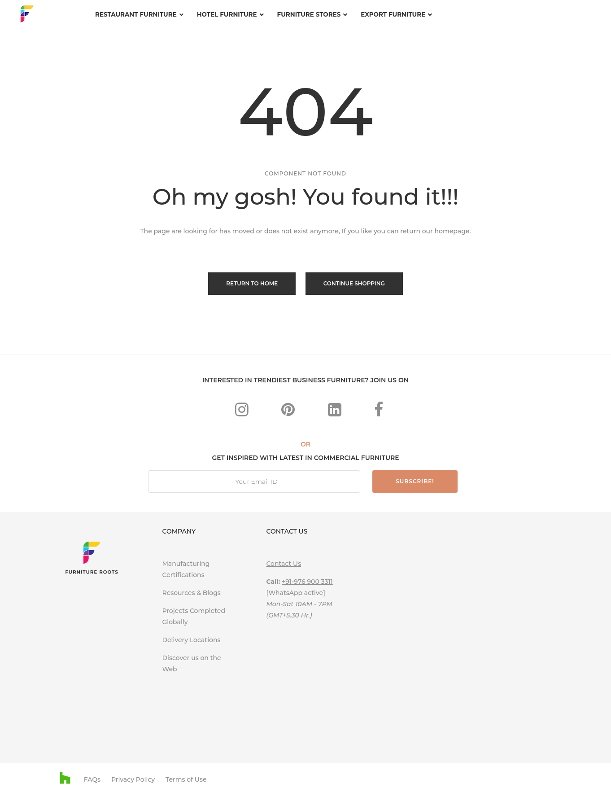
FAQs (92, 779)
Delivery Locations (191, 639)
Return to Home (251, 283)
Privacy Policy (133, 779)
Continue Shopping (354, 283)
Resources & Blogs (191, 592)
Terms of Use (186, 779)
